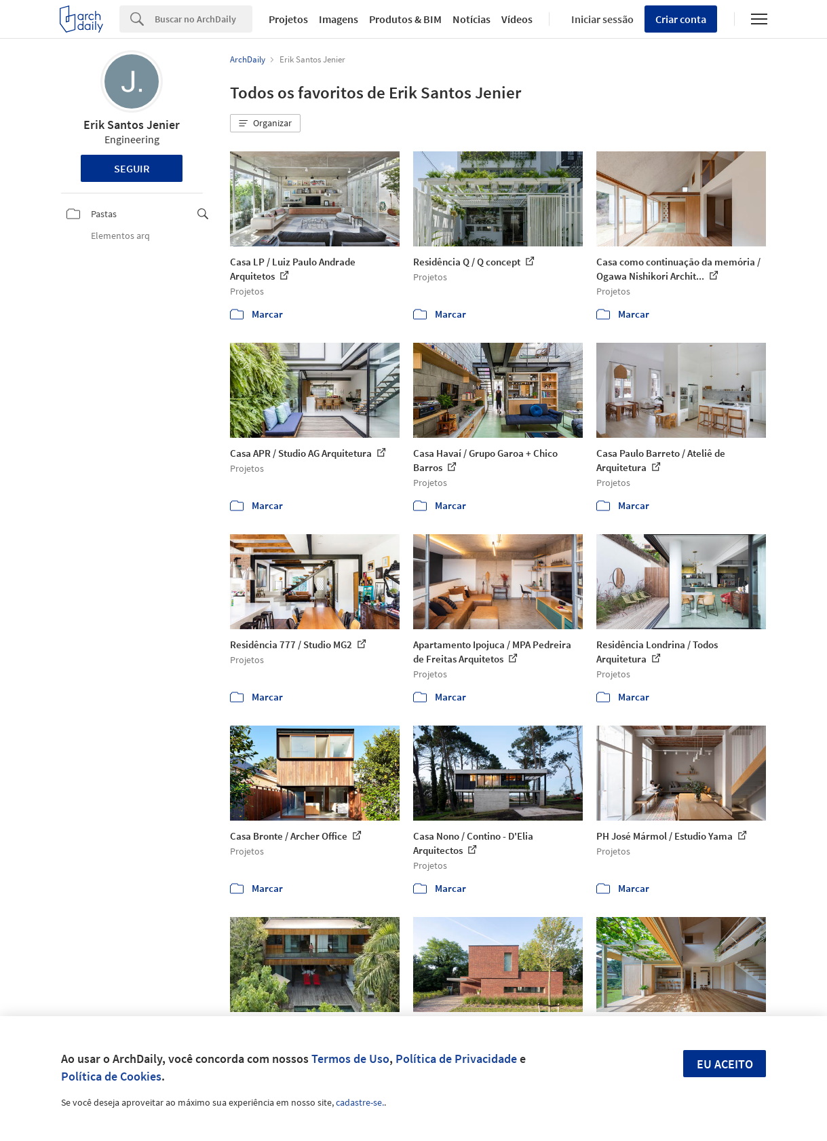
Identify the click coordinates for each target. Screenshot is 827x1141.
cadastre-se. (360, 1102)
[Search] (203, 19)
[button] (265, 123)
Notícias (472, 19)
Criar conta (680, 19)
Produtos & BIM (405, 19)
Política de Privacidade (456, 1058)
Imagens (338, 19)
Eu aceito (725, 1064)
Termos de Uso (350, 1058)
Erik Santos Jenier (131, 124)
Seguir (132, 168)
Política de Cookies (111, 1076)
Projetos (288, 19)
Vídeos (517, 19)
